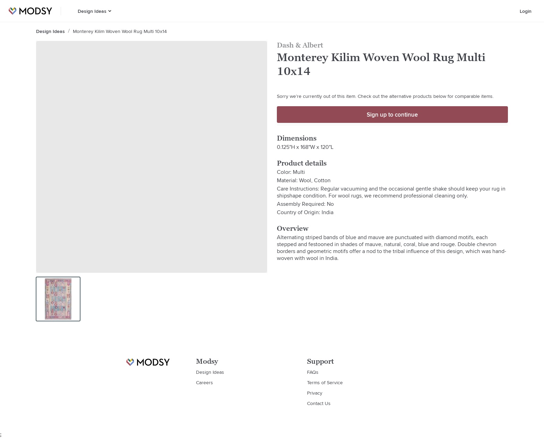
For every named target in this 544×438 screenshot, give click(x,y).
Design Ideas (92, 11)
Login (526, 11)
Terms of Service (325, 382)
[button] (110, 11)
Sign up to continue (392, 114)
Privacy (314, 393)
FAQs (312, 372)
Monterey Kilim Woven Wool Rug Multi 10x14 (120, 31)
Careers (204, 382)
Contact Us (319, 403)
